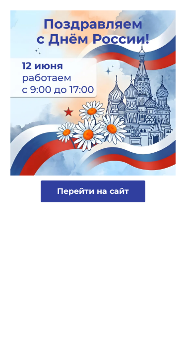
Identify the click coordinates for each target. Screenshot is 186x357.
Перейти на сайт (93, 191)
